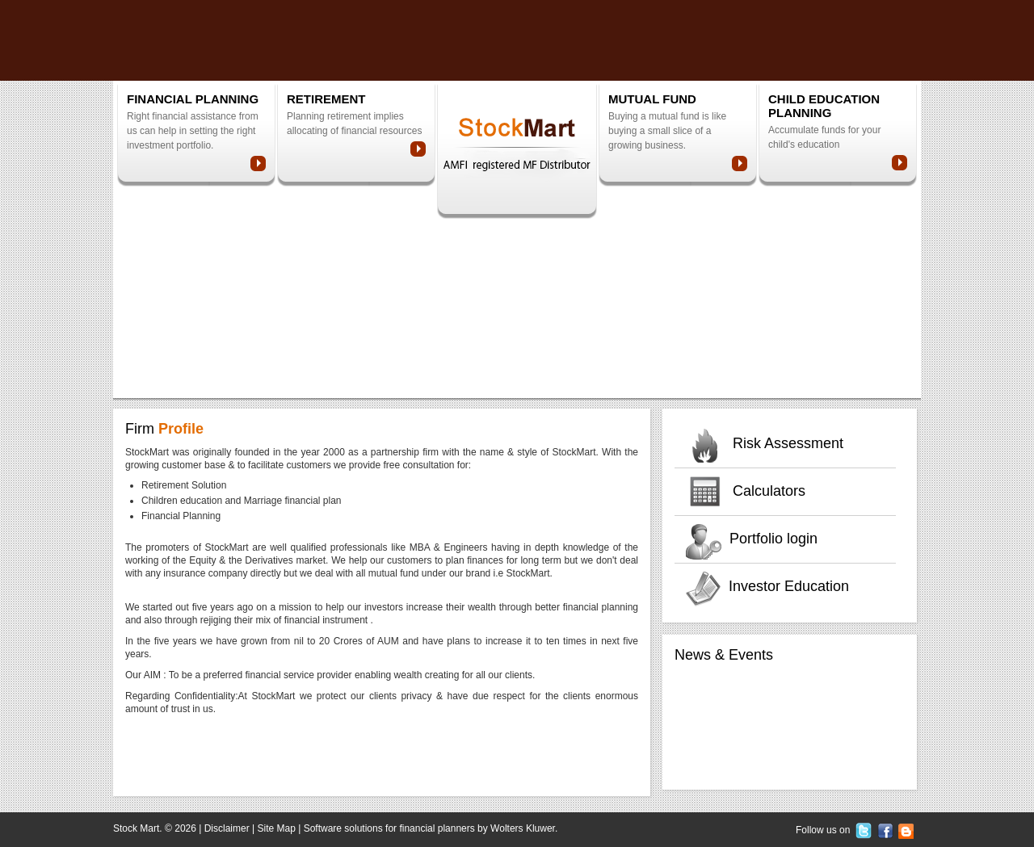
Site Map (277, 828)
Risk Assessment (788, 443)
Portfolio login (773, 538)
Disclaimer (227, 828)
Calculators (769, 491)
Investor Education (789, 586)
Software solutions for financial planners (389, 828)
